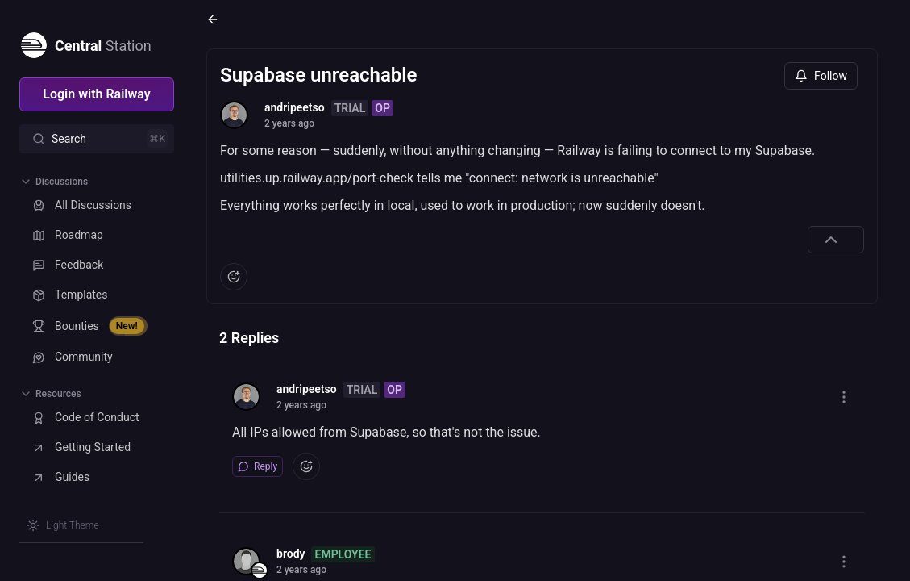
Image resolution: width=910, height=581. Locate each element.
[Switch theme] (62, 525)
